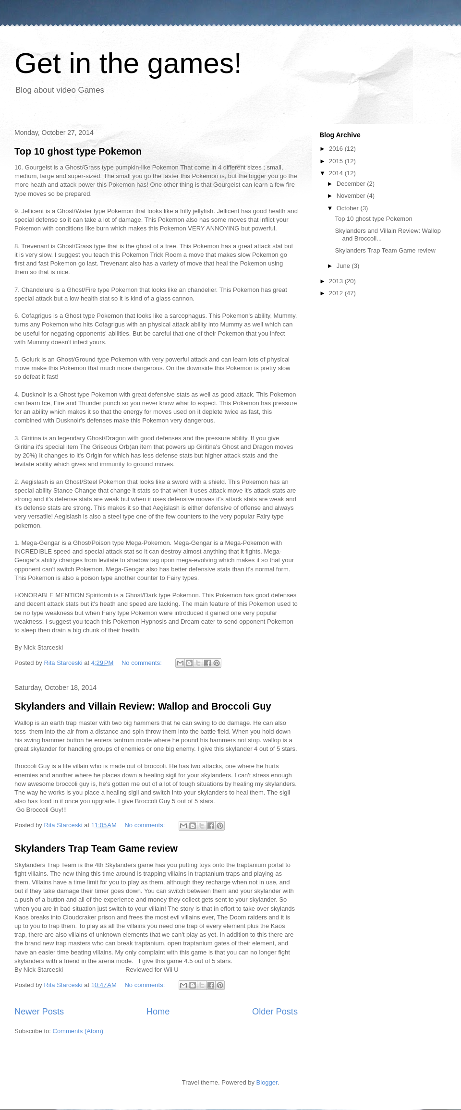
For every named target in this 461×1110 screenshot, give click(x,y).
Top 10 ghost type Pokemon (78, 151)
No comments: (142, 662)
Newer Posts (39, 1011)
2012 (337, 293)
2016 (337, 148)
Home (158, 1011)
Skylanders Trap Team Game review (96, 848)
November (352, 195)
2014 (337, 173)
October (349, 208)
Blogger (267, 1082)
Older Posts (275, 1011)
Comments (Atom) (78, 1031)
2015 (337, 161)
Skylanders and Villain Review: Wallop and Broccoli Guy (142, 706)
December (352, 183)
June (344, 265)
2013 (337, 281)
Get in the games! (128, 63)
